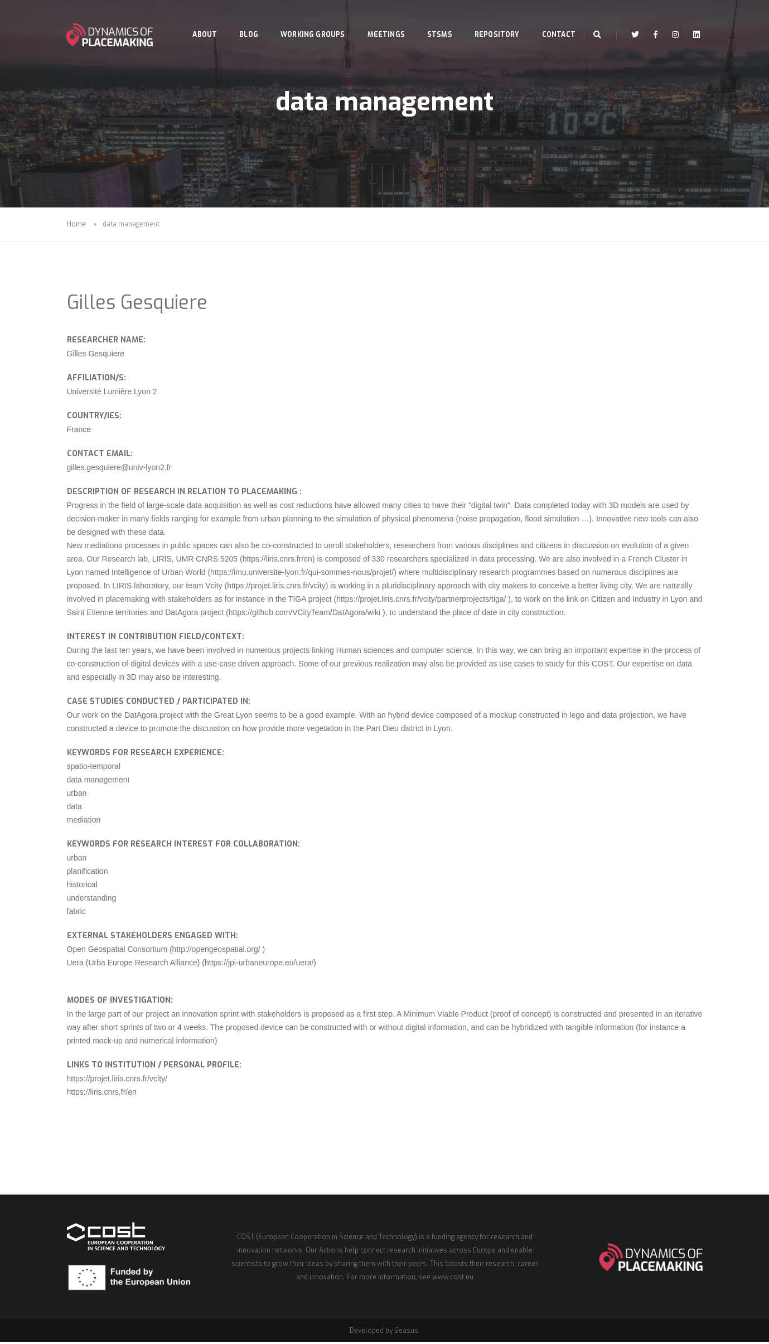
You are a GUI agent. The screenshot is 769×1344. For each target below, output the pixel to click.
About (195, 20)
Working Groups (304, 20)
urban (77, 794)
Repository (487, 20)
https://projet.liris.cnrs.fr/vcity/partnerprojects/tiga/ (421, 600)
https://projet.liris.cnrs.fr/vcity (276, 586)
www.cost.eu (452, 1279)
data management (98, 780)
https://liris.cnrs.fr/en (277, 559)
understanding (92, 899)
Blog (239, 20)
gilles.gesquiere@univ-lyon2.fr (119, 468)
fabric (76, 912)
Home (76, 225)
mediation (84, 820)
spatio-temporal (94, 767)
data (74, 807)
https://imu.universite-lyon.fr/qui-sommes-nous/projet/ (302, 573)
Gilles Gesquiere (137, 303)
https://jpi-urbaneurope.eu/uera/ (259, 963)
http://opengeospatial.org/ (217, 950)
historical (82, 885)
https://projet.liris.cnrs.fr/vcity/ (117, 1079)
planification (87, 872)
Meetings (376, 20)
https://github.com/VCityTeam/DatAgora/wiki (304, 613)
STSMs (430, 20)
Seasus (406, 1332)
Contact (200, 60)
